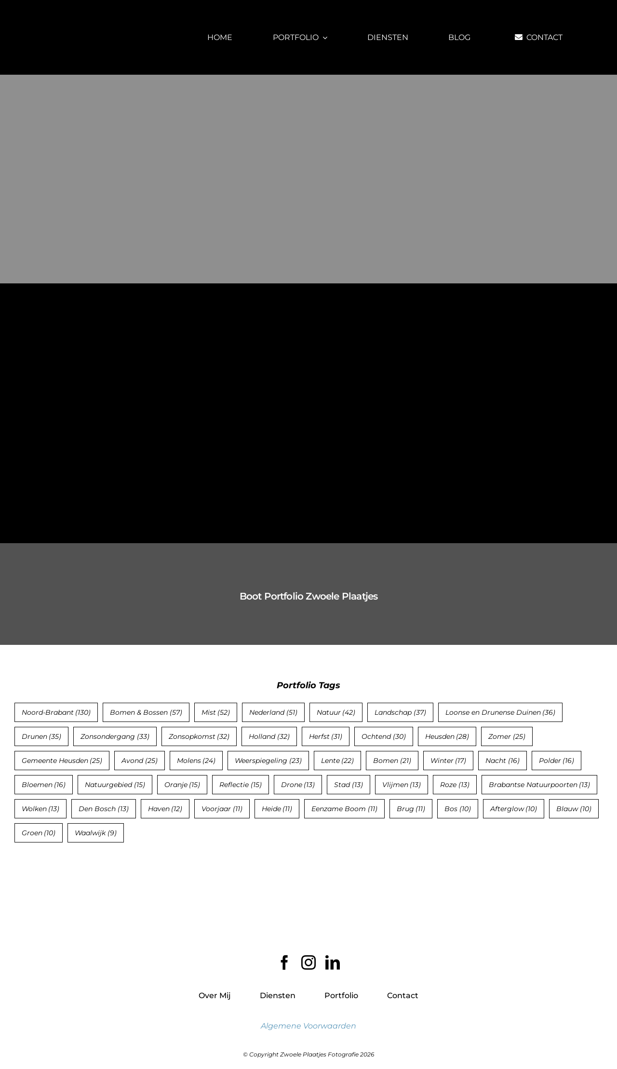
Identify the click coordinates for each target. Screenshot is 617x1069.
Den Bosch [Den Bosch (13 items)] (104, 808)
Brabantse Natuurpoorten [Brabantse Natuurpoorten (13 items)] (539, 784)
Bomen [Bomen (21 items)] (392, 760)
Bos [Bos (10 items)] (457, 808)
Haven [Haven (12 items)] (165, 808)
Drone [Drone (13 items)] (298, 784)
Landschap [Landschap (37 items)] (400, 712)
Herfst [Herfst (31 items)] (326, 736)
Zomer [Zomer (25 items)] (506, 736)
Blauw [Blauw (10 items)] (573, 808)
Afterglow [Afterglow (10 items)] (513, 808)
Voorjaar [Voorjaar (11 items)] (221, 808)
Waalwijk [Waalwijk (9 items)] (96, 832)
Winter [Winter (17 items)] (448, 760)
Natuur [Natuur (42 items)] (336, 712)
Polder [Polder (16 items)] (557, 760)
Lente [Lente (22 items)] (337, 760)
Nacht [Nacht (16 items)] (502, 760)
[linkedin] (332, 962)
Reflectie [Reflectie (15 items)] (240, 784)
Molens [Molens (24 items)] (196, 760)
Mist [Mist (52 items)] (215, 712)
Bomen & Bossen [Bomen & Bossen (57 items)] (146, 712)
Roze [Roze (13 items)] (454, 784)
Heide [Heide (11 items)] (277, 808)
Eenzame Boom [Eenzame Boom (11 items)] (344, 808)
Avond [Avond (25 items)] (139, 760)
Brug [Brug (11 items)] (411, 808)
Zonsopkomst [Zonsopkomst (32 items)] (199, 736)
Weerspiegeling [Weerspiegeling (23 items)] (268, 760)
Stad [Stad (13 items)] (348, 784)
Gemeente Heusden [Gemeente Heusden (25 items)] (62, 760)
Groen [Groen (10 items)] (39, 832)
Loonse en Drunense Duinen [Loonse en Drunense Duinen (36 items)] (500, 712)
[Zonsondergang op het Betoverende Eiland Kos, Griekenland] (107, 324)
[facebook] (284, 962)
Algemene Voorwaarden (308, 1025)
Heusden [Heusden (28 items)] (447, 736)
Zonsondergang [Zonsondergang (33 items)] (114, 736)
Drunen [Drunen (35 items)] (42, 736)
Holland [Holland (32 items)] (269, 736)
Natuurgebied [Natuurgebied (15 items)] (115, 784)
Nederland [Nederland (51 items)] (273, 712)
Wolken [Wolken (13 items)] (41, 808)
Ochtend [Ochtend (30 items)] (384, 736)
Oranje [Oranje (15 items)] (182, 784)
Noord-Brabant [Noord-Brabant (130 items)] (56, 712)
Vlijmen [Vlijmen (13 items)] (401, 784)
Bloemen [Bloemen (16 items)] (44, 784)
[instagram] (308, 962)
